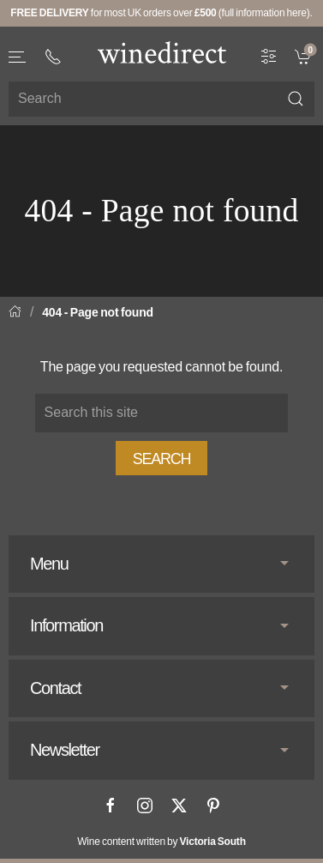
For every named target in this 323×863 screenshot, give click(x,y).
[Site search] (161, 99)
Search (162, 459)
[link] (304, 55)
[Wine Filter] (269, 55)
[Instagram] (145, 805)
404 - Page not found (97, 312)
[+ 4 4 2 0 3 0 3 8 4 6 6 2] (53, 56)
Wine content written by (161, 842)
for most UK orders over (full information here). (161, 13)
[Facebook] (110, 805)
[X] (179, 805)
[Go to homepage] (162, 52)
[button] (18, 57)
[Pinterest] (213, 805)
